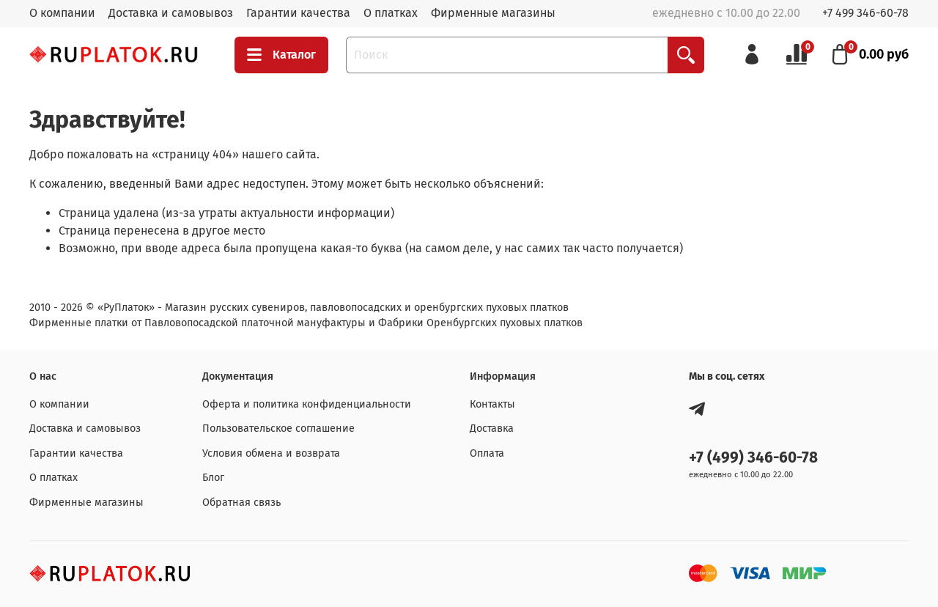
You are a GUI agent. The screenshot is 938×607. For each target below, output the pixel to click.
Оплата (487, 453)
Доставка (492, 428)
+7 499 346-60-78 (865, 13)
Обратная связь (241, 502)
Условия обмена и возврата (271, 453)
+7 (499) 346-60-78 (753, 458)
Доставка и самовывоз (170, 13)
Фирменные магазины (493, 13)
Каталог (281, 55)
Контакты (492, 404)
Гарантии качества (298, 13)
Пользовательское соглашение (278, 428)
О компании (62, 13)
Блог (213, 477)
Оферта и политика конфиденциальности (306, 404)
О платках (390, 13)
